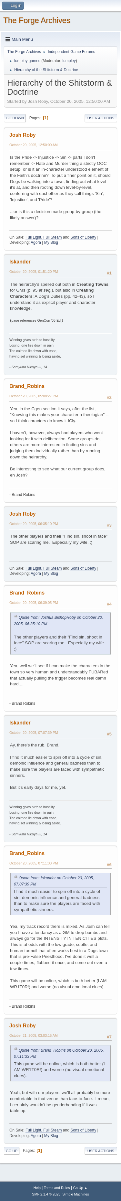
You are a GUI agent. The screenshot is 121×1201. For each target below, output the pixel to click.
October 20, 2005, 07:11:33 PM (33, 863)
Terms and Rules (57, 1188)
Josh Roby (22, 135)
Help (37, 1188)
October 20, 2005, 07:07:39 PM (33, 733)
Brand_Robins (27, 386)
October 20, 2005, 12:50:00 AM (33, 145)
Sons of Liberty (83, 237)
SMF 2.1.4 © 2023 (46, 1194)
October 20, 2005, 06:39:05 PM (33, 603)
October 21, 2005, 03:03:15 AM (33, 1035)
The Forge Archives (36, 20)
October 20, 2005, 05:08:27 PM (33, 396)
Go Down (15, 118)
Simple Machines (76, 1194)
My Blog (51, 242)
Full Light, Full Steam (43, 237)
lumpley (69, 61)
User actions (100, 118)
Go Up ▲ (80, 1188)
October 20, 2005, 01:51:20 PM (33, 271)
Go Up (11, 1151)
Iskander (20, 261)
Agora (36, 242)
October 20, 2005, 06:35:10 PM (33, 524)
